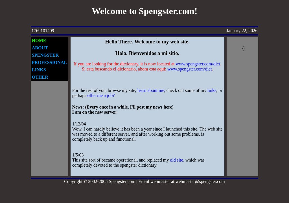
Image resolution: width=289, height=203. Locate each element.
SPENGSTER (45, 55)
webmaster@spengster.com (200, 181)
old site (176, 160)
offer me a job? (101, 95)
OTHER (40, 77)
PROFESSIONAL (49, 62)
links (211, 90)
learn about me (150, 90)
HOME (39, 40)
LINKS (39, 69)
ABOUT (40, 47)
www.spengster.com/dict (198, 63)
